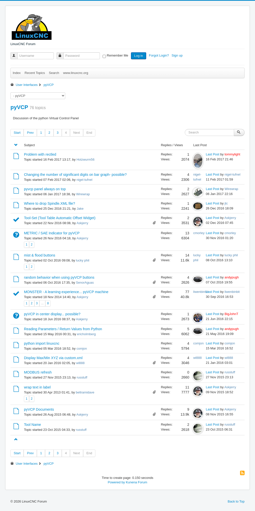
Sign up (178, 55)
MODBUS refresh (38, 372)
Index (17, 73)
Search (54, 73)
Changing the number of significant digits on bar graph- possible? (75, 175)
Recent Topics (35, 73)
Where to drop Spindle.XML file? (49, 203)
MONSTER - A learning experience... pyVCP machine (66, 292)
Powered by (116, 482)
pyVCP (19, 107)
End (89, 132)
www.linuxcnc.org (75, 73)
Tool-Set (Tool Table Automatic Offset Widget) (59, 218)
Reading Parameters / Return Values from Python (63, 329)
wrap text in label (37, 387)
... (42, 303)
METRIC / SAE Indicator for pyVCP (51, 233)
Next (76, 132)
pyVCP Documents (39, 409)
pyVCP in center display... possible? (52, 314)
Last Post (212, 154)
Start (17, 132)
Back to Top (236, 501)
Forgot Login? (159, 55)
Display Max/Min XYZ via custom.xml (53, 358)
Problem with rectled (40, 154)
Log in (138, 56)
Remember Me (117, 55)
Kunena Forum (136, 482)
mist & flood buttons (39, 255)
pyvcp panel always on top (45, 189)
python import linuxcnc (41, 343)
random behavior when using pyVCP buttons (59, 277)
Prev (30, 132)
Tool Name (32, 425)
